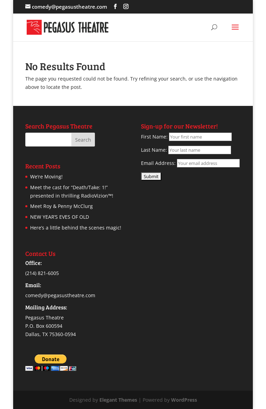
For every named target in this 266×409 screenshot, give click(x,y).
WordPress (184, 400)
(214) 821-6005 (42, 273)
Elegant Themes (118, 400)
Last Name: (154, 150)
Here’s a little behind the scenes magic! (75, 227)
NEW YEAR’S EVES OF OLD (59, 217)
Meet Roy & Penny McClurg (61, 206)
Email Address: (158, 163)
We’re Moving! (46, 176)
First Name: (154, 136)
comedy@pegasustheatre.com (60, 295)
